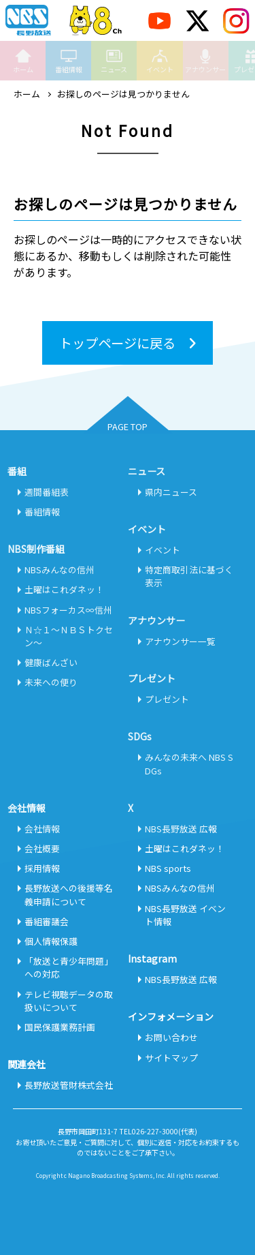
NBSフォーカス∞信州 (68, 609)
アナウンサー (205, 61)
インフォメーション (171, 1016)
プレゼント (167, 699)
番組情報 (68, 61)
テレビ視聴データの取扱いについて (68, 1001)
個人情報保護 (51, 941)
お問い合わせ (171, 1037)
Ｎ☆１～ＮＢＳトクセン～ (68, 636)
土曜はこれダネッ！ (64, 589)
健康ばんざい (51, 662)
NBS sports (168, 868)
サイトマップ (171, 1057)
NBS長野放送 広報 (181, 828)
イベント (159, 61)
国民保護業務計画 (59, 1026)
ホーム (23, 61)
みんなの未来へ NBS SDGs (189, 763)
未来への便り (51, 682)
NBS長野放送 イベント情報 (185, 915)
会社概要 (42, 848)
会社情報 (42, 828)
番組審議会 (46, 921)
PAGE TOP (127, 426)
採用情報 (42, 868)
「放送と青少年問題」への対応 (68, 967)
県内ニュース (171, 491)
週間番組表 (46, 491)
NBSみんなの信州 (59, 569)
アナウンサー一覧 (180, 641)
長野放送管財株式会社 (68, 1084)
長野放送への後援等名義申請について (68, 894)
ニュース (114, 61)
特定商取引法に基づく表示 (189, 576)
